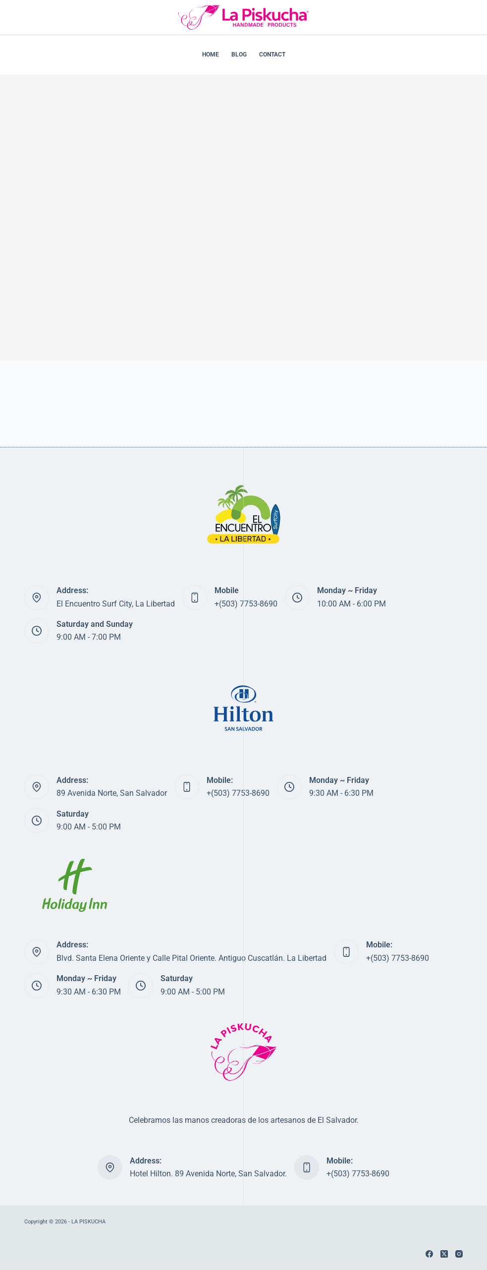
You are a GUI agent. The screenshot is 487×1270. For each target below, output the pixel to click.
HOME (210, 54)
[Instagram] (459, 1254)
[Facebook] (429, 1254)
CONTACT (272, 54)
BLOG (239, 54)
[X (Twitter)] (444, 1254)
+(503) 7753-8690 (246, 603)
